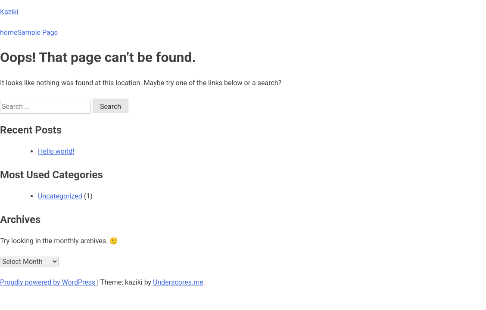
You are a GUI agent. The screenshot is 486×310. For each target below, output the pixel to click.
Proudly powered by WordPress (48, 282)
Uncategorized (60, 196)
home (8, 32)
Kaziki (9, 12)
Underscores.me (178, 282)
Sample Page (37, 32)
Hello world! (56, 151)
